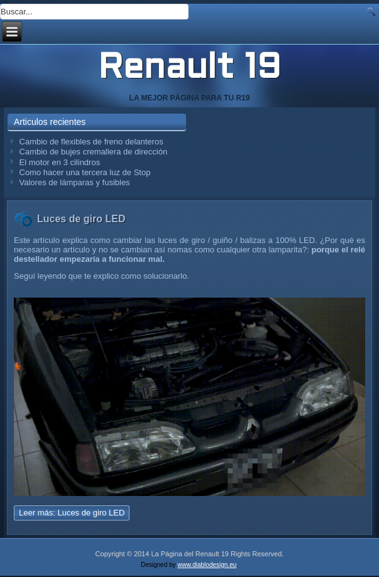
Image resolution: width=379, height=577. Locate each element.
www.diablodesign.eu (206, 564)
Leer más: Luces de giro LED (71, 512)
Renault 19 (189, 69)
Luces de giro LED (81, 218)
